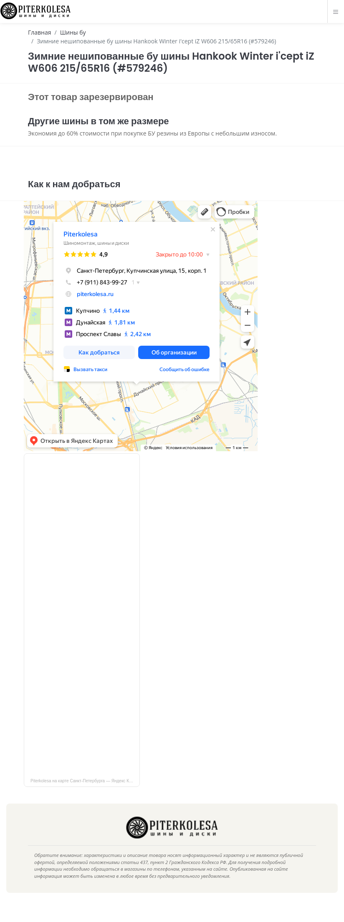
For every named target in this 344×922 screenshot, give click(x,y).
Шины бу (73, 32)
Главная (39, 32)
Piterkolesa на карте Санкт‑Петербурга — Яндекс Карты (84, 793)
